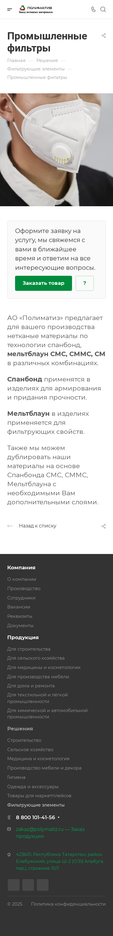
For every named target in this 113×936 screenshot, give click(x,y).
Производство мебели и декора (44, 768)
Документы (20, 625)
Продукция (23, 637)
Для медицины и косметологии (43, 667)
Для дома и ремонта (31, 686)
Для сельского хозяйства (36, 658)
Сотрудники (21, 598)
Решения (20, 729)
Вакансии (18, 607)
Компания (21, 567)
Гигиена (16, 777)
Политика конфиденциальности (68, 904)
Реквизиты (20, 616)
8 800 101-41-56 (35, 817)
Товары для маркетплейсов (39, 795)
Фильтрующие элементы (36, 805)
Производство (23, 588)
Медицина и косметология (38, 758)
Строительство (24, 740)
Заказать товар (43, 283)
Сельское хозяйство (30, 749)
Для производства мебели (38, 676)
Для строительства (29, 649)
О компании (21, 579)
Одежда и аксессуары (33, 786)
